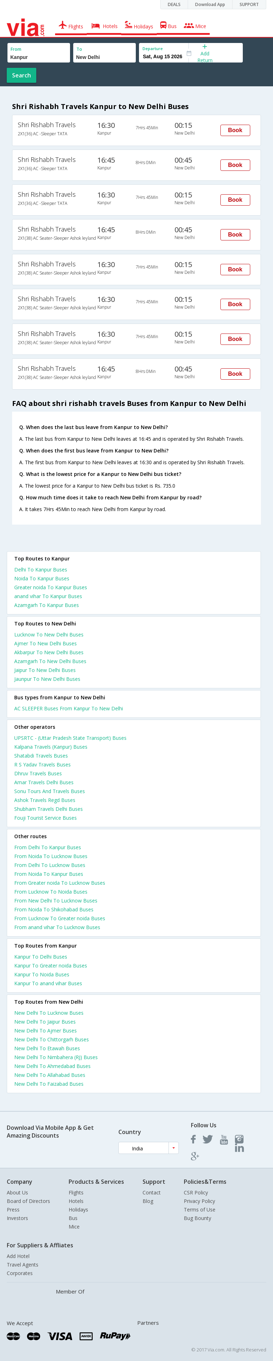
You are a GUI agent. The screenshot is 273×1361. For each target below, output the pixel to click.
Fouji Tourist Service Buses (45, 817)
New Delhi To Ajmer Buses (45, 1030)
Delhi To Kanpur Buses (40, 569)
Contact (152, 1192)
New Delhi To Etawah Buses (47, 1048)
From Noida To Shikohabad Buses (53, 909)
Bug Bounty (197, 1218)
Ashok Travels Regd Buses (44, 800)
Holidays (78, 1209)
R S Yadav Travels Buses (42, 764)
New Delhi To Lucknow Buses (49, 1012)
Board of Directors (28, 1201)
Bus (73, 1218)
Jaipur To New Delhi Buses (45, 670)
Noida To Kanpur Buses (41, 578)
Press (13, 1209)
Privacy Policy (199, 1201)
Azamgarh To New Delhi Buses (50, 661)
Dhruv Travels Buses (38, 773)
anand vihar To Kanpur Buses (48, 596)
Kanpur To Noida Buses (41, 974)
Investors (17, 1218)
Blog (148, 1201)
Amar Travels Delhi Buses (44, 782)
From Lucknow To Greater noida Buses (59, 918)
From (16, 49)
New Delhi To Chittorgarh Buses (51, 1039)
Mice (74, 1226)
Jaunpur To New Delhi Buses (47, 679)
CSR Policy (196, 1192)
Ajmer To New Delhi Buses (45, 643)
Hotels (76, 1201)
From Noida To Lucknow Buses (50, 856)
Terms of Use (199, 1209)
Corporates (20, 1273)
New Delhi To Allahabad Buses (49, 1075)
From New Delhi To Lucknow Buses (55, 900)
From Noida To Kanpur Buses (48, 874)
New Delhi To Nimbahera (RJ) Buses (56, 1057)
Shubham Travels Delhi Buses (48, 809)
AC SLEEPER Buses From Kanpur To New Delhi (68, 708)
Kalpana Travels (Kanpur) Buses (50, 746)
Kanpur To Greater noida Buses (50, 965)
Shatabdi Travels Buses (41, 755)
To (79, 49)
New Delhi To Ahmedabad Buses (52, 1066)
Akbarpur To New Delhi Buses (49, 652)
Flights (76, 1192)
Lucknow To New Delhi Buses (49, 634)
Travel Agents (22, 1264)
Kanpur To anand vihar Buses (48, 983)
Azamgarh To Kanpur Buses (46, 605)
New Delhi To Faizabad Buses (49, 1083)
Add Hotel (18, 1256)
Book (235, 130)
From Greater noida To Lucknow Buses (59, 882)
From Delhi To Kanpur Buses (47, 847)
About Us (17, 1192)
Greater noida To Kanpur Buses (50, 587)
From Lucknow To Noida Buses (50, 891)
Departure (153, 48)
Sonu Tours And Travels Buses (49, 791)
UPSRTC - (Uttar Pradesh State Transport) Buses (70, 737)
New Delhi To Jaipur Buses (45, 1021)
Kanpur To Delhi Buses (40, 956)
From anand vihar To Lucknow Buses (57, 927)
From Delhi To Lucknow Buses (49, 865)
